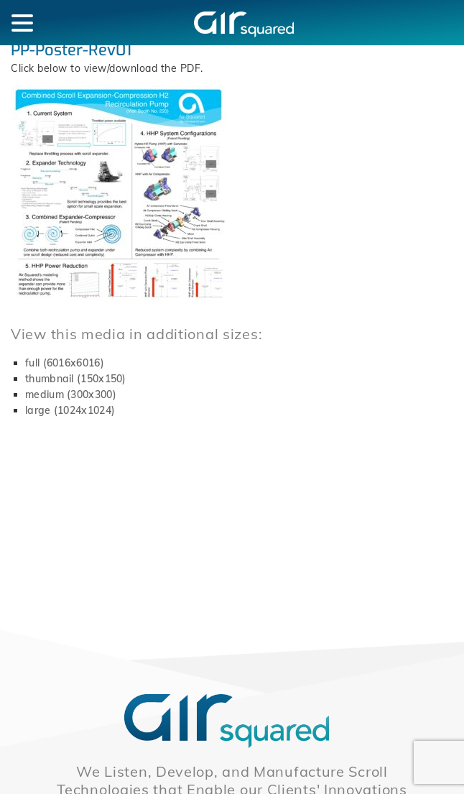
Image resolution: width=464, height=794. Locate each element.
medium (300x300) (70, 394)
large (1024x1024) (70, 410)
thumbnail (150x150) (75, 378)
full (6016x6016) (64, 362)
